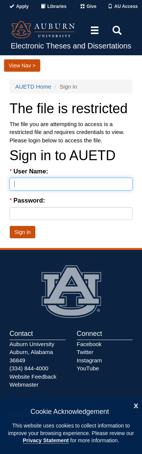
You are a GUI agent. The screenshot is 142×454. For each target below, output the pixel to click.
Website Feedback (32, 376)
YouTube (88, 368)
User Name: (31, 171)
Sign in (22, 232)
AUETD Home (33, 86)
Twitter (85, 352)
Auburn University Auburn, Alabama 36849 (31, 352)
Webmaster (23, 384)
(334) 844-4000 (28, 368)
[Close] (136, 405)
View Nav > (22, 65)
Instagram (89, 360)
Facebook (89, 344)
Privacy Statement (46, 440)
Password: (30, 200)
